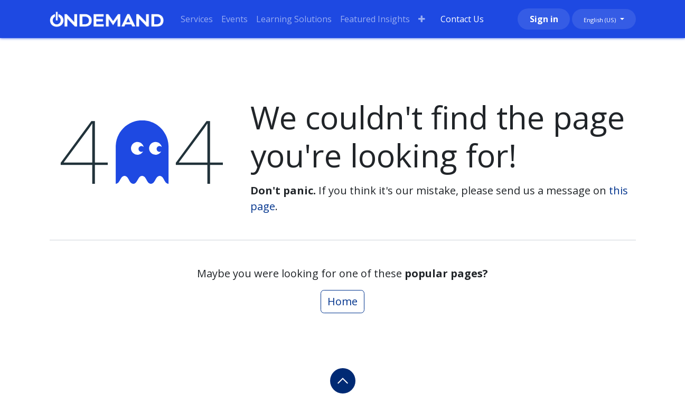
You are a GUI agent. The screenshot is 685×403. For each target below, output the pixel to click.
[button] (342, 380)
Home (342, 301)
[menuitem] (196, 19)
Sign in (544, 19)
